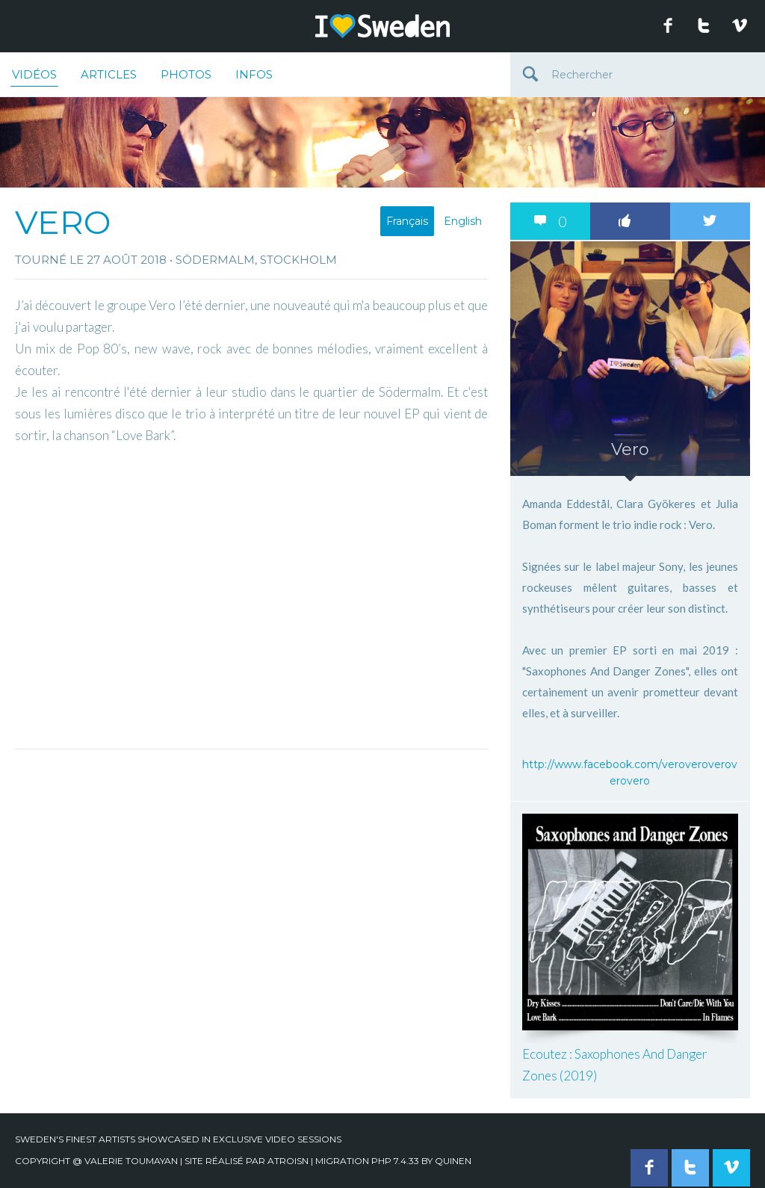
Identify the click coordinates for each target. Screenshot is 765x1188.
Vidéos (34, 77)
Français (407, 221)
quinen (453, 1160)
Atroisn (288, 1160)
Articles (109, 74)
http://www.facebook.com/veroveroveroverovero (629, 773)
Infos (254, 74)
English (463, 221)
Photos (186, 74)
